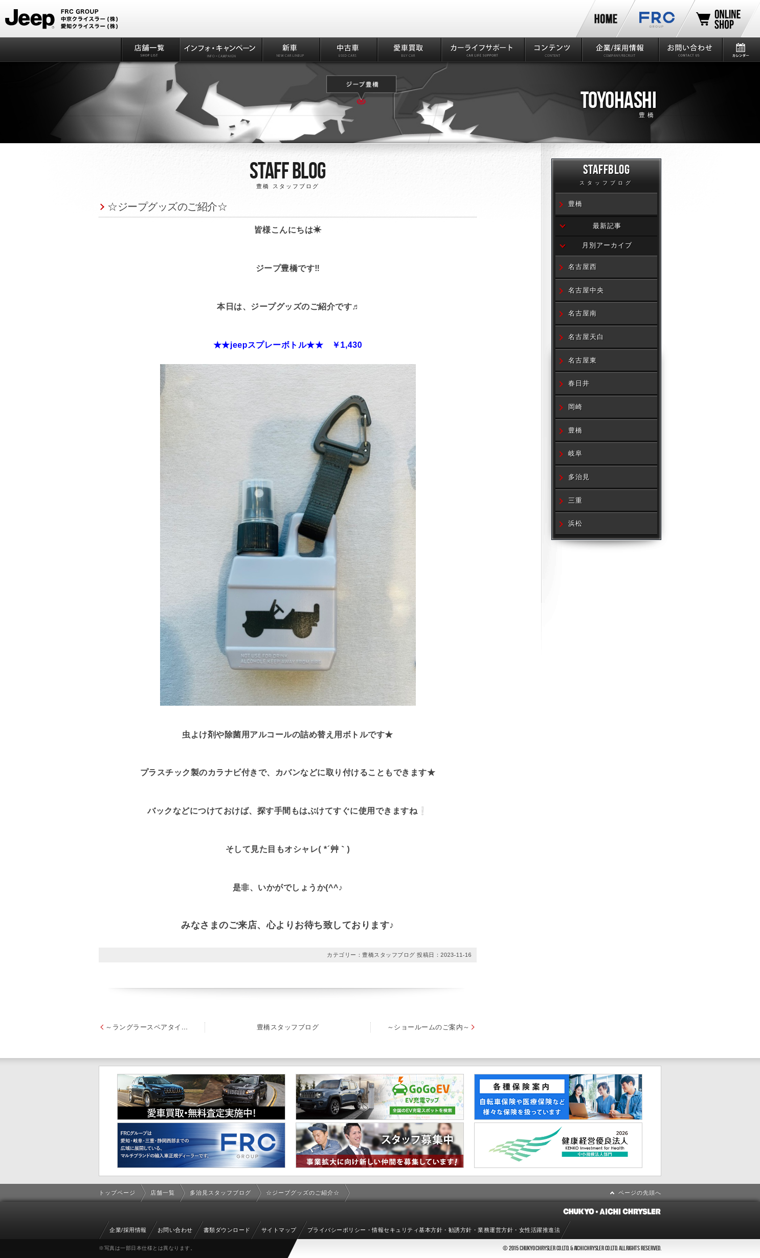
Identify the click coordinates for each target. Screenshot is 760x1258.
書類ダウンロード (227, 1230)
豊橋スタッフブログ (314, 1027)
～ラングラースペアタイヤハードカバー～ (156, 1027)
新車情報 (290, 49)
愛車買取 (408, 49)
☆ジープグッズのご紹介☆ (167, 206)
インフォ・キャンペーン (220, 49)
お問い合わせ (690, 49)
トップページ (117, 1192)
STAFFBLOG (606, 176)
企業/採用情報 (619, 49)
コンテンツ (553, 49)
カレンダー (741, 49)
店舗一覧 (149, 49)
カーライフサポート (482, 49)
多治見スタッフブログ (220, 1192)
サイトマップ (279, 1230)
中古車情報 (348, 49)
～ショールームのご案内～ (482, 1027)
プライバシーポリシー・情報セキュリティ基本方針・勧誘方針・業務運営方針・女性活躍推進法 (434, 1230)
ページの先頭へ (639, 1192)
